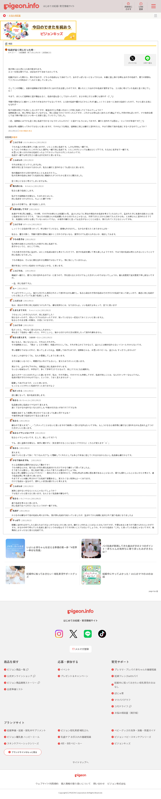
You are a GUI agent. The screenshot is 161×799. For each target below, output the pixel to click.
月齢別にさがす (128, 6)
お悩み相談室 (15, 15)
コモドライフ (121, 706)
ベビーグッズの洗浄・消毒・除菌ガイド (135, 730)
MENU (155, 15)
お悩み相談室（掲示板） (127, 712)
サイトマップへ (81, 762)
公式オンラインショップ (19, 676)
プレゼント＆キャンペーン (74, 676)
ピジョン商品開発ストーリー (22, 682)
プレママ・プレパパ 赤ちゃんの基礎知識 (135, 669)
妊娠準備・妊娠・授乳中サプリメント (26, 730)
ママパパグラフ (122, 699)
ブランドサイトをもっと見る (24, 752)
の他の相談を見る (25, 131)
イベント (65, 669)
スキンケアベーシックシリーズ (23, 743)
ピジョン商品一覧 (16, 669)
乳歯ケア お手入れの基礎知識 (76, 736)
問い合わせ (99, 783)
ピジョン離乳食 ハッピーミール (23, 736)
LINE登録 (141, 6)
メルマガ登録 (80, 649)
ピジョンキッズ (122, 743)
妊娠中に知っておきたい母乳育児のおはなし (134, 684)
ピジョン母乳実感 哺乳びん (75, 730)
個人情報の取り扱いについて (76, 783)
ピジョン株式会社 (116, 783)
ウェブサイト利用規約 (47, 783)
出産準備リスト (15, 689)
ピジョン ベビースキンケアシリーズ (133, 736)
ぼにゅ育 (119, 693)
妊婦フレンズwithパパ (126, 676)
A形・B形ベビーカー (71, 743)
